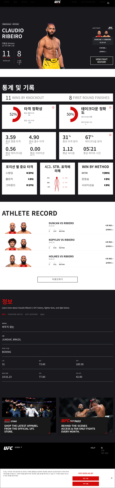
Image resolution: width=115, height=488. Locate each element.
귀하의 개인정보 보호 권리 (85, 473)
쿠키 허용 (85, 484)
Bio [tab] (3, 314)
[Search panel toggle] (108, 8)
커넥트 (79, 8)
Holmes (54, 256)
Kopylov (54, 240)
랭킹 (13, 8)
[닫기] (111, 478)
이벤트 (6, 8)
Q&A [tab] (42, 314)
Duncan (54, 223)
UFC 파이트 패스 (91, 8)
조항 (102, 450)
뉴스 (30, 8)
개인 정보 (104, 453)
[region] (57, 478)
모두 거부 (85, 478)
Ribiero (69, 223)
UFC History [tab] (31, 314)
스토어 (103, 8)
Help (93, 447)
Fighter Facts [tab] (15, 314)
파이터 (22, 8)
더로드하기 (57, 279)
